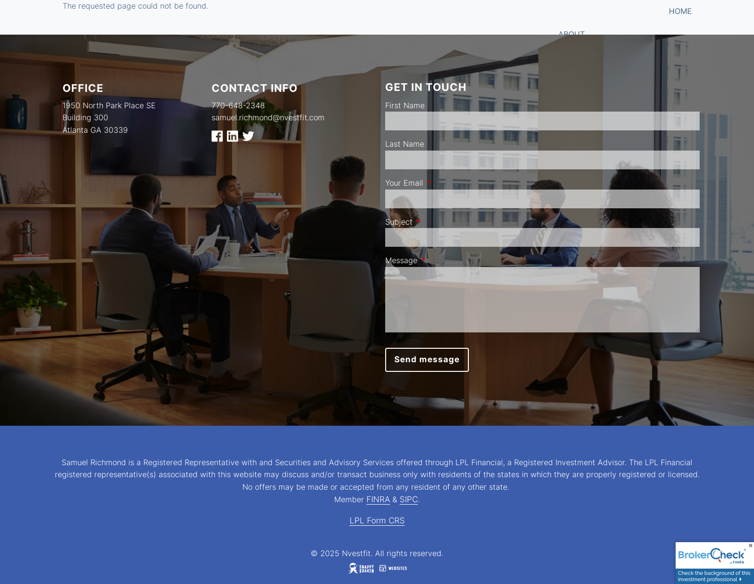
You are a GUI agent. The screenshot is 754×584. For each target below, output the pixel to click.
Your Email (443, 183)
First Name (405, 105)
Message (440, 260)
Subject (438, 222)
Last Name (404, 144)
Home (680, 11)
